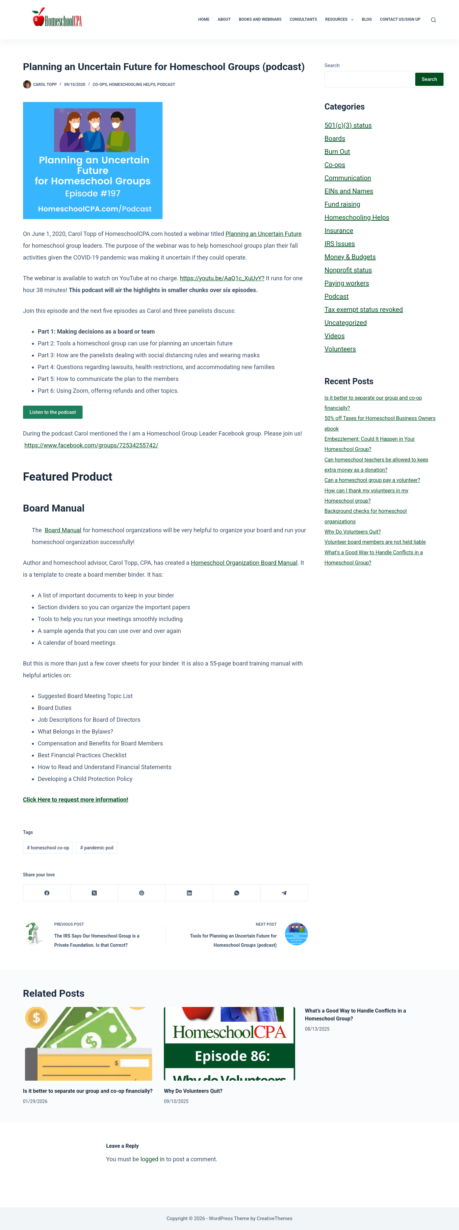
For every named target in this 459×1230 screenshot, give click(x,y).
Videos (334, 336)
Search (332, 65)
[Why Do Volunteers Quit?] (229, 1044)
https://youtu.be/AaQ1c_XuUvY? (222, 278)
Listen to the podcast (53, 412)
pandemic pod (97, 847)
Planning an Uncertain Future (264, 233)
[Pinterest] (142, 893)
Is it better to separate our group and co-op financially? (88, 1091)
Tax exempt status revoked (363, 310)
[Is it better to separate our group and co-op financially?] (88, 1044)
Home (204, 19)
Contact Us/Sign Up (400, 19)
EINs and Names (348, 191)
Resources (340, 20)
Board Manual (63, 530)
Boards (334, 138)
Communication (347, 178)
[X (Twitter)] (94, 893)
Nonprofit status (348, 270)
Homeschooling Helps (132, 84)
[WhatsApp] (237, 893)
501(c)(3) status (348, 125)
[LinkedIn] (189, 893)
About (224, 19)
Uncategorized (345, 323)
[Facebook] (47, 893)
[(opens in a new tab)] (75, 799)
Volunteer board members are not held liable (375, 542)
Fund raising (342, 204)
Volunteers (340, 349)
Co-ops (100, 84)
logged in (152, 1159)
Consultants (303, 19)
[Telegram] (284, 893)
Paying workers (346, 283)
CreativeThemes (275, 1218)
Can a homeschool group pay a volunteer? (372, 480)
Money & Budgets (350, 257)
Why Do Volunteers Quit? (352, 532)
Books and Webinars (260, 19)
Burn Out (337, 152)
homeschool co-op (48, 847)
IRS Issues (339, 244)
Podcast (166, 84)
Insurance (338, 231)
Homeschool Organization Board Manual (244, 562)
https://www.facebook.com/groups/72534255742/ (91, 445)
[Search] (433, 19)
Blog (367, 19)
